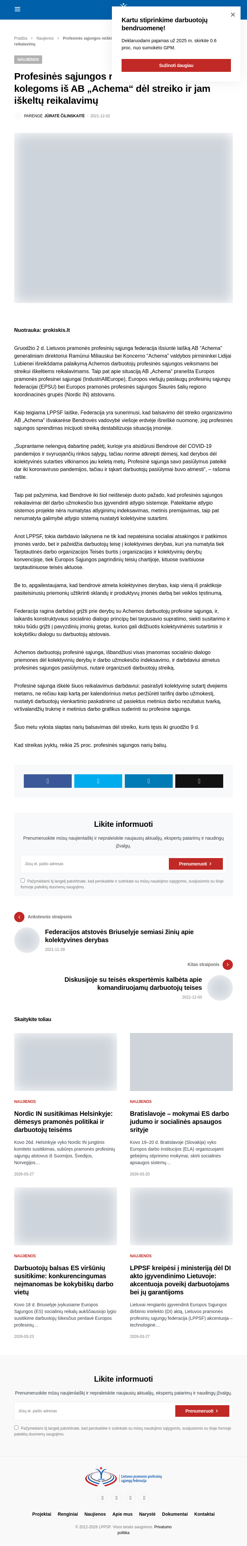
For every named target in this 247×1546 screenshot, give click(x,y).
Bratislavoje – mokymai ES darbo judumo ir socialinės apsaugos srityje (179, 1121)
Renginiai (68, 1514)
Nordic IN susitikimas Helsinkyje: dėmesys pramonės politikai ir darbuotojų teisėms (63, 1121)
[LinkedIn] (116, 1498)
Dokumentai (175, 1514)
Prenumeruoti (193, 863)
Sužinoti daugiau (176, 65)
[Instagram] (144, 1498)
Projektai (41, 1514)
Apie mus (122, 1514)
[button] (17, 10)
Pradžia (20, 38)
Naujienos (44, 38)
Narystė (147, 1514)
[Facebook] (102, 1498)
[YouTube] (130, 1498)
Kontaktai (204, 1514)
